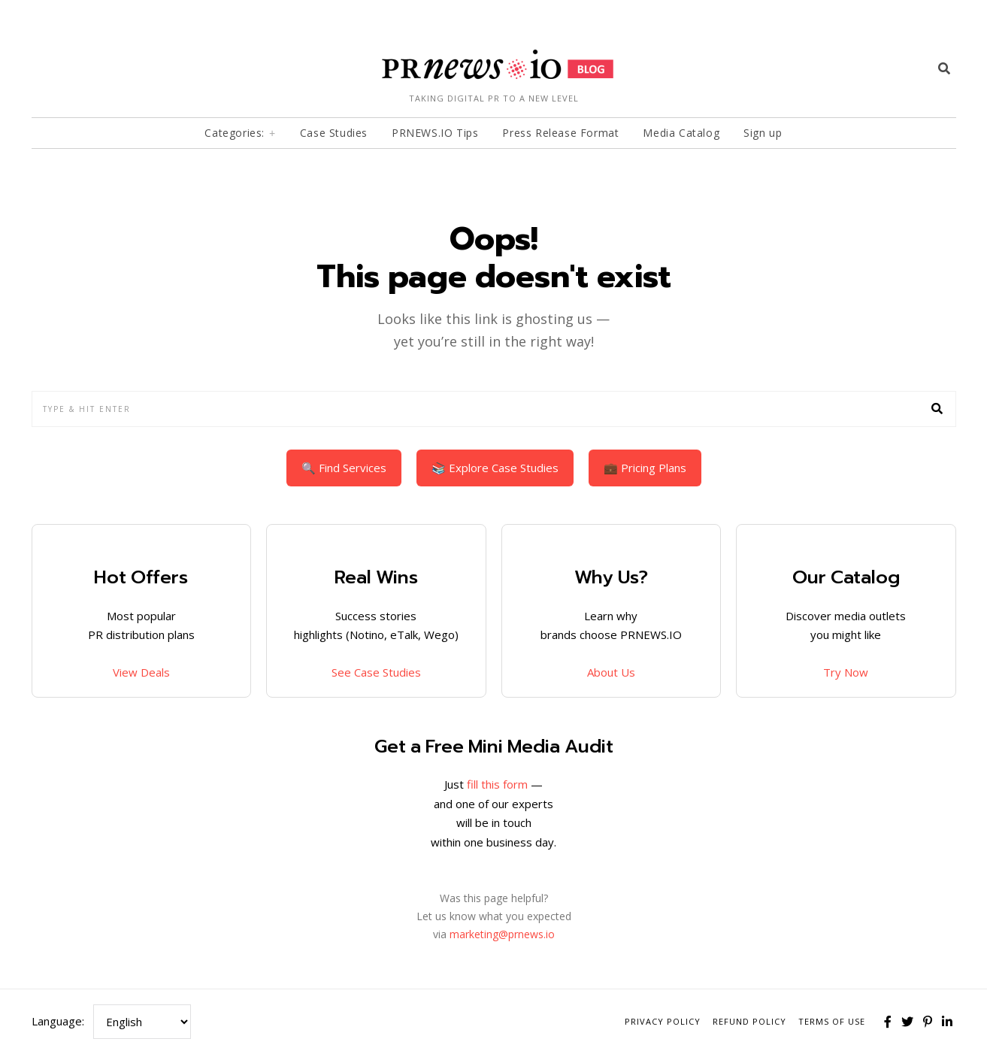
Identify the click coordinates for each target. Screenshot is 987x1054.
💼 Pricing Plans (645, 467)
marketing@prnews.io (502, 934)
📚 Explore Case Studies (495, 467)
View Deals (141, 672)
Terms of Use (831, 1021)
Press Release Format (560, 133)
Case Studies (334, 133)
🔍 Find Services (343, 467)
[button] (938, 409)
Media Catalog (681, 133)
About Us (611, 672)
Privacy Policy (663, 1021)
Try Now (845, 672)
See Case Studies (376, 672)
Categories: (234, 133)
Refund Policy (749, 1021)
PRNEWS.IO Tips (435, 133)
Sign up (762, 133)
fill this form (497, 784)
